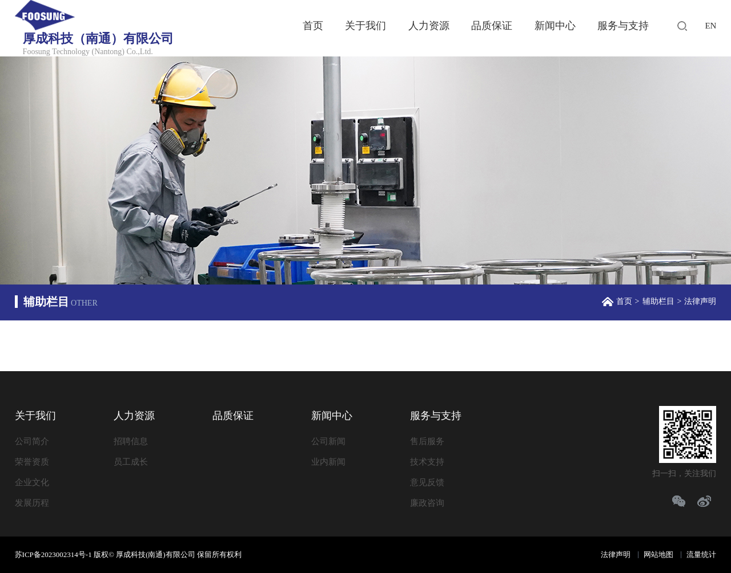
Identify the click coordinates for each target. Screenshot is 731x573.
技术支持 (427, 461)
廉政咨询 (427, 502)
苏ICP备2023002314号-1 (53, 554)
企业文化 (32, 482)
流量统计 (701, 554)
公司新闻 (328, 441)
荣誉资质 (32, 461)
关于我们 (365, 25)
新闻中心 (555, 25)
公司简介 (32, 441)
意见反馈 (427, 482)
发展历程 (32, 502)
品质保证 (491, 25)
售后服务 (427, 441)
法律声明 (615, 554)
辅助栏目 (658, 301)
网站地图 (658, 554)
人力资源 (428, 25)
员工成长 (131, 461)
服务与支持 (623, 25)
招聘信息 (131, 441)
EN (710, 25)
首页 (313, 25)
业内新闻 (328, 461)
